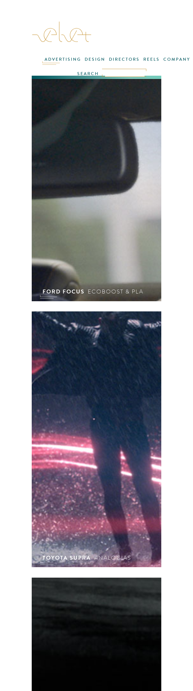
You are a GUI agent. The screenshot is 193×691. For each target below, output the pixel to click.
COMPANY (176, 59)
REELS (151, 59)
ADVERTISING (63, 59)
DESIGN (95, 59)
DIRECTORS (124, 59)
